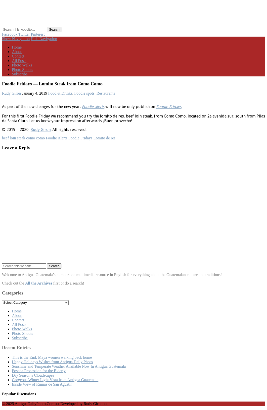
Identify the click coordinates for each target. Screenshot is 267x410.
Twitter (24, 34)
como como (35, 138)
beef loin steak (13, 138)
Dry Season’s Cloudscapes (33, 375)
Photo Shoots (22, 69)
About (17, 52)
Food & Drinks (60, 93)
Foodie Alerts (56, 138)
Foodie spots (84, 93)
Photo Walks (22, 65)
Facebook (9, 34)
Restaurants (105, 93)
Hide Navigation (44, 39)
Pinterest (38, 34)
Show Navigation (16, 39)
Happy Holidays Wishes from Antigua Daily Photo (52, 362)
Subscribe (20, 74)
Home (17, 47)
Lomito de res (104, 138)
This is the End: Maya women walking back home (52, 357)
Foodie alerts (93, 106)
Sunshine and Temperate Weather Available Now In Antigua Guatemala (69, 366)
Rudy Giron (11, 93)
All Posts (19, 61)
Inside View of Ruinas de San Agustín (42, 384)
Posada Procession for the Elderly (39, 371)
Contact (18, 56)
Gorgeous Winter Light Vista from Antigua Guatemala (55, 380)
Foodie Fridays (168, 106)
